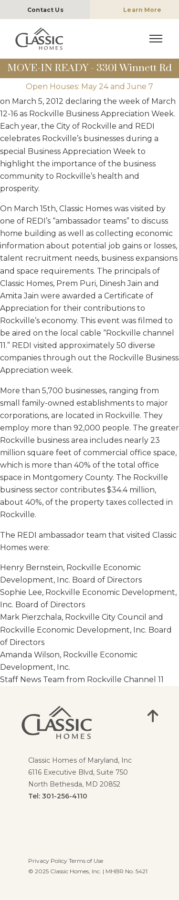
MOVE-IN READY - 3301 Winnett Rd (89, 68)
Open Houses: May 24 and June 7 (89, 86)
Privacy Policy (47, 860)
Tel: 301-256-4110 (57, 796)
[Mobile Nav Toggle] (155, 37)
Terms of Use (86, 860)
